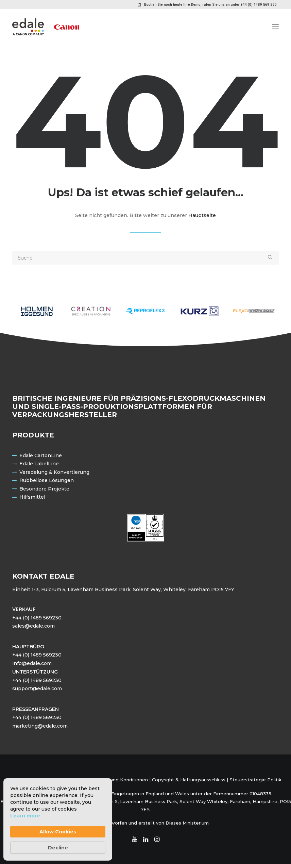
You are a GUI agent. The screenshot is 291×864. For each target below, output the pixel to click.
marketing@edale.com (40, 726)
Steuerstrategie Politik (255, 779)
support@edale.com (37, 688)
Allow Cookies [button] (57, 832)
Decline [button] (58, 848)
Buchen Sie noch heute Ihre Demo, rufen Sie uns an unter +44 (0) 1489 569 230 (210, 4)
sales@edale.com (33, 626)
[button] (275, 27)
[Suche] (145, 258)
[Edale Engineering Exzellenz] (45, 26)
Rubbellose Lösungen (46, 480)
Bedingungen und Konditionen (113, 779)
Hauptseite (202, 215)
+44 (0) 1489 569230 (37, 618)
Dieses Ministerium (187, 823)
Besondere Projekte (44, 489)
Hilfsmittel (32, 497)
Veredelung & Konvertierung (54, 472)
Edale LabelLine (39, 464)
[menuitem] (207, 4)
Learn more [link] (25, 816)
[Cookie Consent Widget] (57, 819)
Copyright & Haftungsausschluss (188, 779)
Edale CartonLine (40, 455)
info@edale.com (32, 663)
